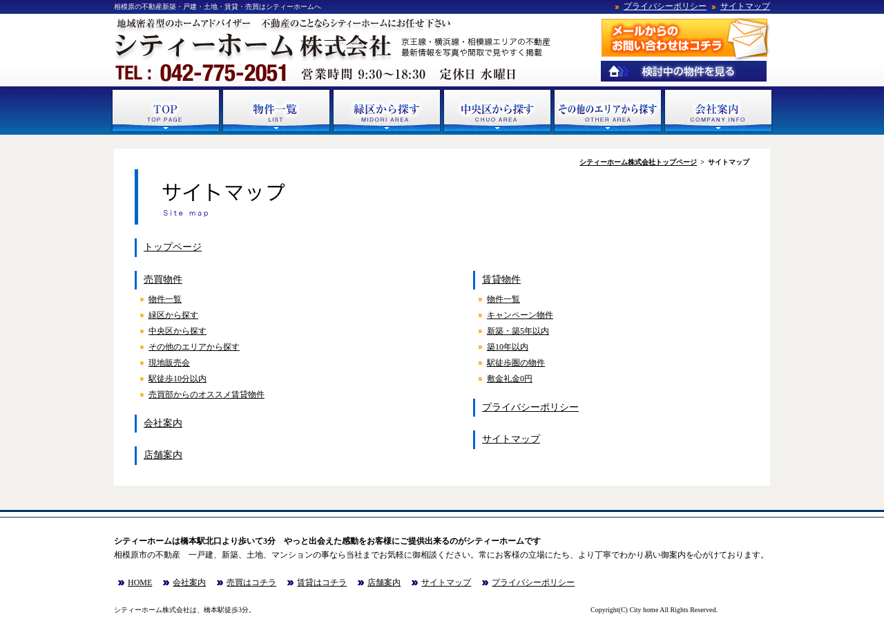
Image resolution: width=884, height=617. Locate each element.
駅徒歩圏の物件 (516, 363)
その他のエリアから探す (194, 347)
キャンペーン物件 (520, 315)
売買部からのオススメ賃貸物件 (206, 394)
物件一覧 (165, 299)
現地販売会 (169, 363)
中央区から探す (177, 331)
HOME (140, 582)
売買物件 (163, 279)
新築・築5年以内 (518, 331)
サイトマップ (745, 6)
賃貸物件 (501, 279)
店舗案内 (163, 455)
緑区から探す (173, 315)
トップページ (173, 247)
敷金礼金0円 (509, 378)
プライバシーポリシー (665, 6)
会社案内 (163, 423)
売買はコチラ (251, 582)
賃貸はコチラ (322, 582)
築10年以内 (507, 347)
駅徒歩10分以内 (177, 378)
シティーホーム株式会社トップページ (638, 162)
